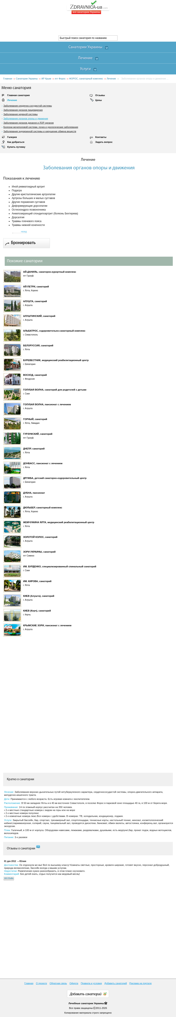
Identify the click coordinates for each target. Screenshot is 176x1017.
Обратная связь (58, 983)
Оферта (74, 983)
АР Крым (46, 78)
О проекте (41, 983)
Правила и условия (91, 983)
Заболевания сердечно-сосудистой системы (27, 105)
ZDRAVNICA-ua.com (93, 7)
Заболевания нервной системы (20, 114)
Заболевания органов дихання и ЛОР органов (28, 122)
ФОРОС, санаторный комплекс (86, 78)
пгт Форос (60, 78)
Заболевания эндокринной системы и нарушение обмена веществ (39, 131)
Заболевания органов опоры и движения (25, 118)
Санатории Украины (27, 78)
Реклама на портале (140, 983)
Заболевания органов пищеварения (23, 110)
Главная (7, 78)
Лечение (111, 78)
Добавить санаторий (115, 983)
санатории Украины (92, 1003)
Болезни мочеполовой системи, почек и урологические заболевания (40, 127)
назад (24, 231)
